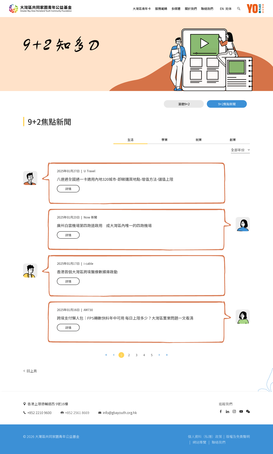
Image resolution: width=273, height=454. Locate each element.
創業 (233, 139)
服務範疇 (161, 8)
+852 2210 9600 (39, 412)
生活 (130, 139)
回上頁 (30, 370)
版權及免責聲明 (238, 436)
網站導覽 (200, 442)
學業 (165, 139)
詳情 (68, 189)
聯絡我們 (207, 8)
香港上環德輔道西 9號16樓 (47, 403)
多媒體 (175, 8)
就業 (199, 139)
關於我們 (191, 8)
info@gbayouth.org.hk (120, 412)
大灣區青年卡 (142, 8)
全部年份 (240, 149)
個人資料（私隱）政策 (205, 436)
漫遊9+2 (184, 104)
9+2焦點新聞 (227, 104)
